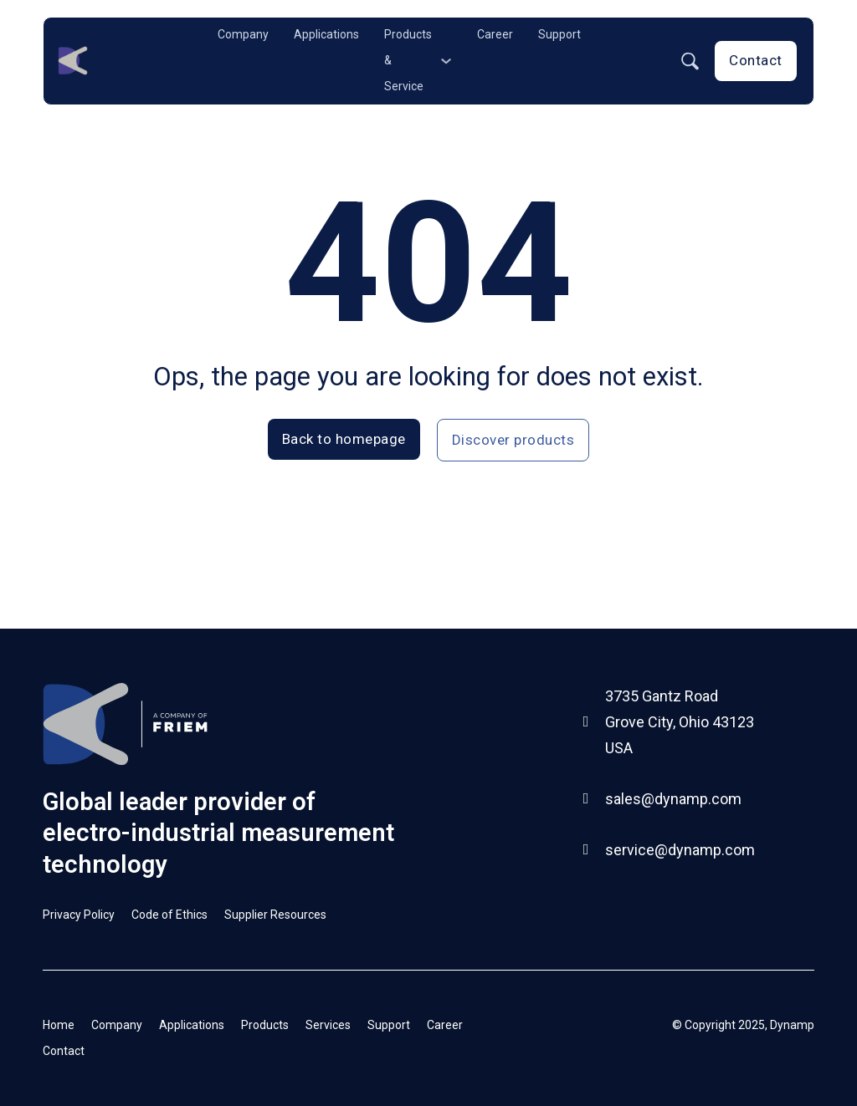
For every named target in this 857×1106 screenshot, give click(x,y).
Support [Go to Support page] (388, 1025)
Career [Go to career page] (445, 1025)
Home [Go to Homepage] (58, 1025)
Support (559, 34)
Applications (326, 34)
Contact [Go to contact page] (756, 60)
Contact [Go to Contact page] (64, 1051)
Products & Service (408, 60)
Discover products (513, 439)
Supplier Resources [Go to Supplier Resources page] (275, 914)
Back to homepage (344, 439)
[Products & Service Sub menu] (446, 61)
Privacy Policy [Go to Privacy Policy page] (79, 914)
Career (495, 34)
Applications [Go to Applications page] (191, 1025)
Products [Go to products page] (265, 1025)
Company (243, 34)
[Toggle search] (690, 61)
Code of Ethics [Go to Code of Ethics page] (169, 914)
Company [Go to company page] (116, 1025)
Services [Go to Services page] (328, 1025)
